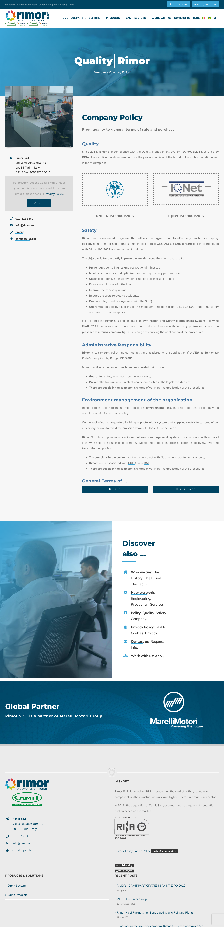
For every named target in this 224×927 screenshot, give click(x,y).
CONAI (132, 463)
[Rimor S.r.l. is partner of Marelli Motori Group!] (178, 693)
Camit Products (17, 895)
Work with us (143, 656)
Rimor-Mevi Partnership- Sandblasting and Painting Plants (155, 912)
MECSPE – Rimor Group (132, 899)
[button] (215, 18)
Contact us (141, 641)
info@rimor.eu (24, 225)
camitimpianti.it (25, 239)
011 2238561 (24, 218)
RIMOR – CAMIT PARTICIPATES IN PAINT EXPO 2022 (151, 885)
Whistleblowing (124, 865)
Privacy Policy (54, 194)
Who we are (142, 572)
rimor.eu (20, 232)
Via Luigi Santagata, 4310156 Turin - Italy (28, 824)
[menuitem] (203, 18)
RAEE (147, 463)
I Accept (39, 202)
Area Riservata (124, 871)
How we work (144, 592)
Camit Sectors (16, 885)
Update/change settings (164, 851)
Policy (137, 613)
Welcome (100, 72)
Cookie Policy (142, 851)
